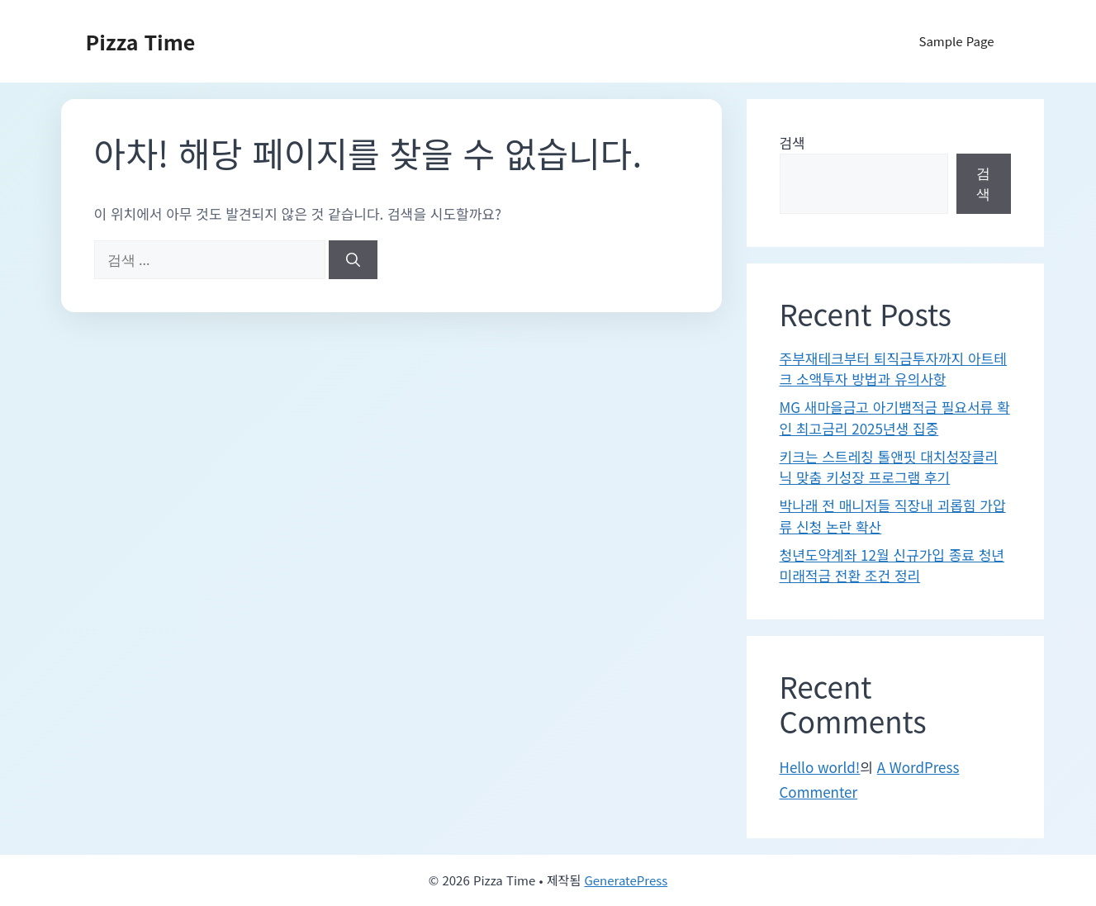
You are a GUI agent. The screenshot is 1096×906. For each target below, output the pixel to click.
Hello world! (820, 767)
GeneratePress (625, 880)
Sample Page (956, 41)
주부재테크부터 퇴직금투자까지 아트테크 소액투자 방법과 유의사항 (893, 369)
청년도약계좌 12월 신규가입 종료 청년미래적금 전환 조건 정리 (892, 565)
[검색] (353, 260)
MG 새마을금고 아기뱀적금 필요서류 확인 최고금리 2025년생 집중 (895, 417)
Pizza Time (141, 41)
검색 (792, 142)
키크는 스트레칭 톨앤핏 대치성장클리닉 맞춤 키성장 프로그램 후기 (889, 467)
